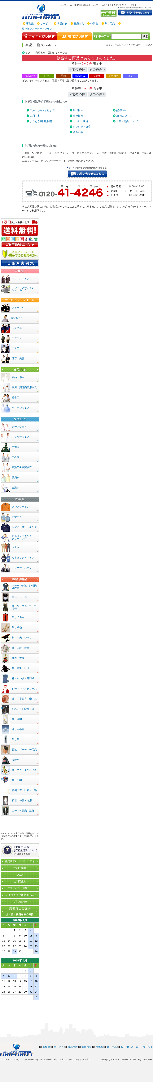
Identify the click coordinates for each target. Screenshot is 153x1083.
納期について (123, 115)
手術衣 (15, 446)
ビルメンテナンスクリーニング (22, 537)
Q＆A (20, 874)
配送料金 (121, 110)
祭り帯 (15, 739)
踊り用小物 (18, 729)
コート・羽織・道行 (23, 810)
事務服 (30, 23)
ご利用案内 (36, 115)
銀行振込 (78, 110)
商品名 (78, 75)
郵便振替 (78, 115)
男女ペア (17, 516)
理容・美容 (18, 358)
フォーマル (18, 307)
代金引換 (78, 132)
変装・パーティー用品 (24, 749)
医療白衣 (79, 23)
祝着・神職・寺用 (22, 800)
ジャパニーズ (19, 327)
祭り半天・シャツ (22, 637)
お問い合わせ (19, 901)
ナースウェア (19, 426)
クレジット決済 (81, 126)
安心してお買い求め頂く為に (20, 894)
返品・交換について (127, 121)
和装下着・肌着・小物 (24, 790)
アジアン (17, 338)
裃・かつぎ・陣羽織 (23, 678)
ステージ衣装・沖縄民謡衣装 (24, 587)
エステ (15, 348)
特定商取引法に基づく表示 (20, 861)
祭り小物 (17, 780)
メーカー (114, 75)
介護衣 (15, 487)
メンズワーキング (22, 506)
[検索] (126, 36)
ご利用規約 (20, 881)
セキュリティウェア (23, 557)
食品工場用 (18, 377)
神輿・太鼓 (18, 658)
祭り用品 (110, 23)
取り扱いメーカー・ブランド (38, 28)
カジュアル (17, 317)
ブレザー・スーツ (22, 567)
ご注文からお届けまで (42, 110)
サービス (45, 23)
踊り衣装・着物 (20, 647)
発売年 (97, 75)
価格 (130, 75)
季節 (63, 75)
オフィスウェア (20, 278)
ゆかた (15, 759)
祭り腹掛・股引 (20, 668)
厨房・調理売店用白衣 (24, 387)
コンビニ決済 (80, 121)
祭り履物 (17, 719)
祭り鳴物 (17, 627)
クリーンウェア (20, 407)
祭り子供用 (18, 617)
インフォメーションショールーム (23, 289)
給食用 (15, 397)
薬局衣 (15, 477)
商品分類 (30, 75)
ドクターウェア (20, 436)
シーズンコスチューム (24, 688)
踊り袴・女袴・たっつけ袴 (24, 607)
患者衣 (15, 457)
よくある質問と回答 (41, 121)
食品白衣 (62, 23)
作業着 (94, 23)
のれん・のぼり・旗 (23, 708)
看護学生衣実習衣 (22, 467)
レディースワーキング (24, 527)
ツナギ (15, 547)
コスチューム (19, 596)
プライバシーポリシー (19, 888)
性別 (46, 75)
